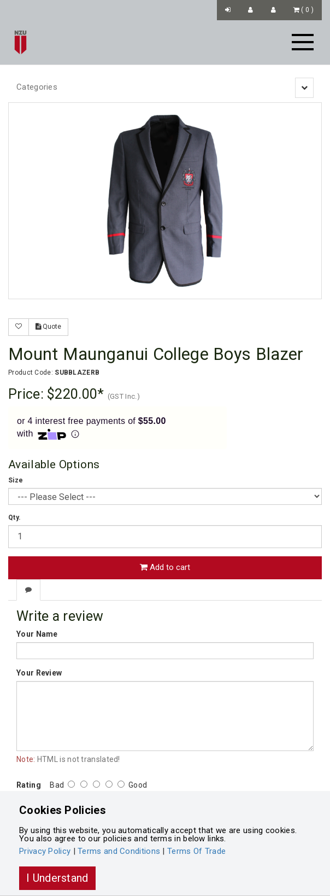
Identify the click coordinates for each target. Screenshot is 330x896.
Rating (28, 785)
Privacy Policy (44, 851)
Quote (48, 326)
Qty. (14, 517)
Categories (36, 87)
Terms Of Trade (196, 851)
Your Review (39, 672)
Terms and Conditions (119, 851)
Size (15, 480)
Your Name (37, 634)
